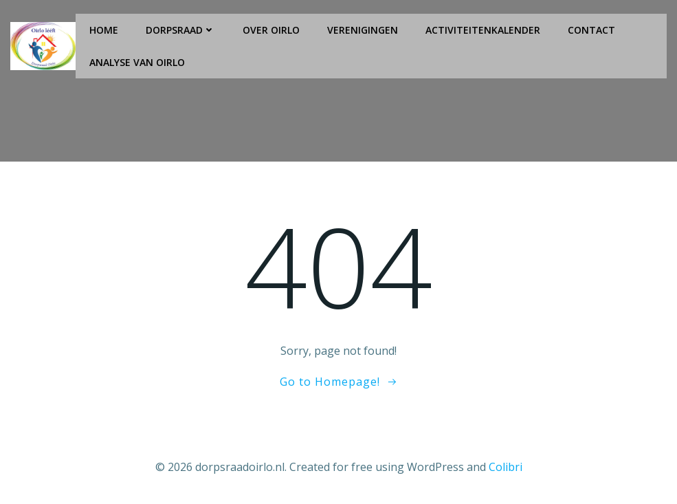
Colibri (505, 466)
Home (103, 29)
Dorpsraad (180, 29)
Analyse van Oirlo (137, 62)
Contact (591, 29)
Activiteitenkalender (482, 29)
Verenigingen (362, 29)
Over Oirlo (271, 29)
